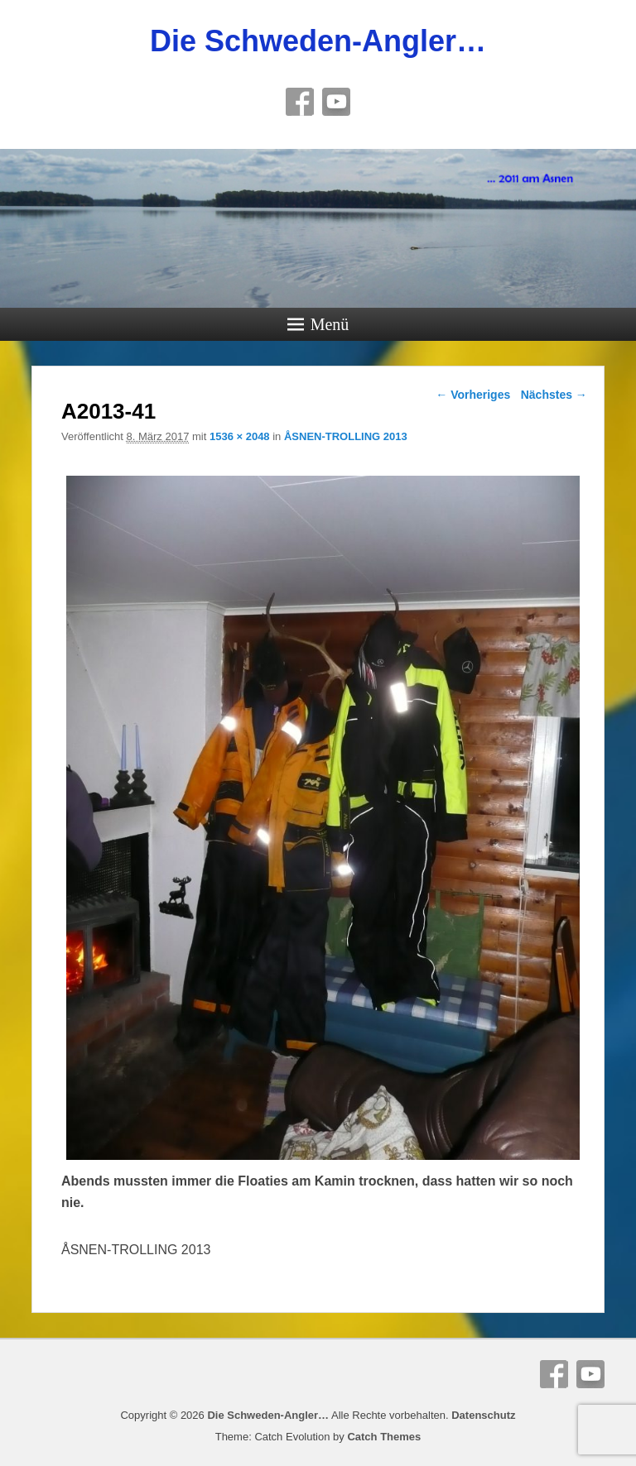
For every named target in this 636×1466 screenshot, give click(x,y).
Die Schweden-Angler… (318, 41)
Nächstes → (554, 394)
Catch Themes (384, 1436)
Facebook (300, 102)
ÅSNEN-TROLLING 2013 (345, 436)
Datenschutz (483, 1415)
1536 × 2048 (240, 436)
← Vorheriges (473, 394)
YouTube (336, 102)
